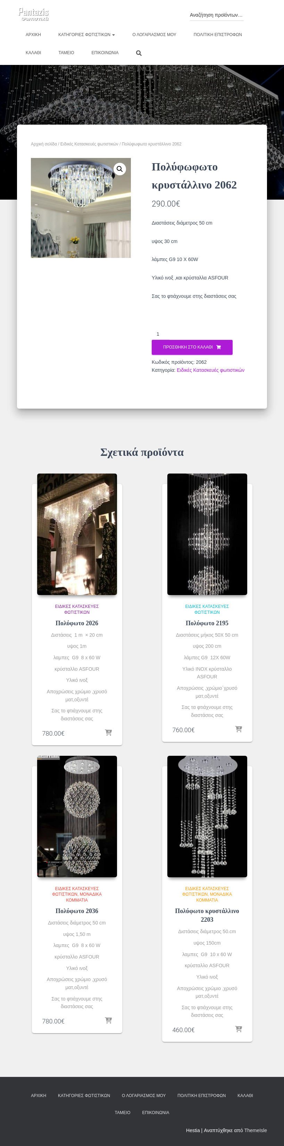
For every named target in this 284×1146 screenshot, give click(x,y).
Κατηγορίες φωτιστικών (86, 34)
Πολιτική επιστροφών (218, 34)
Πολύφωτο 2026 (77, 623)
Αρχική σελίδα (44, 144)
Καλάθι (33, 52)
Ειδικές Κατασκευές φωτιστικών (89, 144)
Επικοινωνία (105, 52)
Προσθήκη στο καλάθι (188, 347)
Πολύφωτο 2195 (207, 623)
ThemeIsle (255, 1130)
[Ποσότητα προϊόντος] (160, 334)
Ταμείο (66, 52)
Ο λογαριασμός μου (154, 34)
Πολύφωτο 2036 (77, 910)
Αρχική (33, 34)
